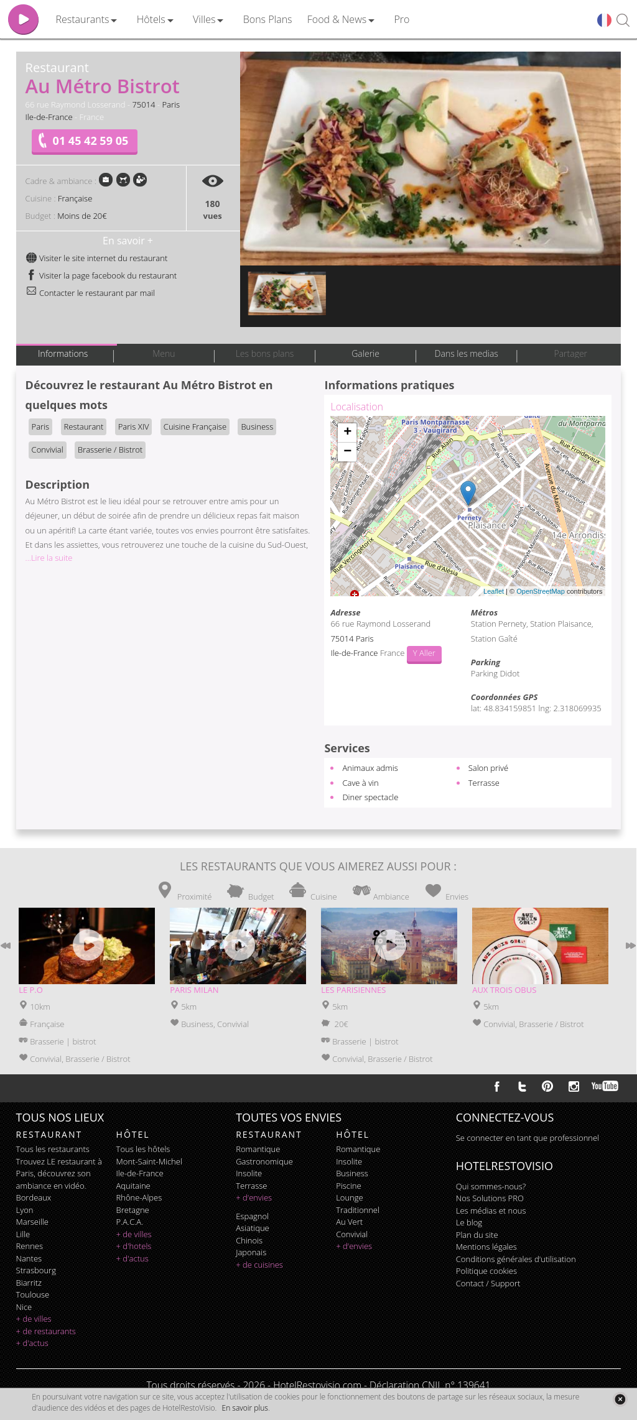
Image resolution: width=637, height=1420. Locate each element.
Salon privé (488, 767)
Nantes (29, 1258)
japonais (251, 1252)
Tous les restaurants (53, 1149)
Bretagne (132, 1209)
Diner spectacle (370, 797)
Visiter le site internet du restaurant (97, 258)
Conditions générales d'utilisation (516, 1259)
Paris (171, 104)
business (352, 1173)
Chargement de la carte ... (466, 506)
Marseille (32, 1221)
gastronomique (264, 1161)
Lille (23, 1234)
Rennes (29, 1246)
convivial (352, 1234)
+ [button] (347, 432)
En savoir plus (245, 1408)
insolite (249, 1173)
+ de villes (34, 1318)
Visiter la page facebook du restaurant (101, 275)
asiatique (252, 1227)
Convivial (47, 449)
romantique (258, 1149)
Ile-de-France (49, 116)
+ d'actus (32, 1343)
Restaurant (84, 426)
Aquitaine (133, 1185)
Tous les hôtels (143, 1149)
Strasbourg (36, 1270)
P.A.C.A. (130, 1221)
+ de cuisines (259, 1264)
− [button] (347, 452)
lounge (349, 1197)
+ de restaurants (46, 1331)
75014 (143, 104)
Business (257, 426)
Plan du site (477, 1234)
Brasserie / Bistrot (110, 449)
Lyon (25, 1209)
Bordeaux (34, 1197)
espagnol (252, 1216)
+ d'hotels (134, 1246)
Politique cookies (486, 1270)
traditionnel (357, 1209)
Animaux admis (370, 767)
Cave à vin (360, 782)
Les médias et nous (491, 1210)
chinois (249, 1240)
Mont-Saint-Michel (149, 1161)
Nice (24, 1306)
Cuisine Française (195, 426)
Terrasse (484, 782)
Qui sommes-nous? (491, 1186)
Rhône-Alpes (139, 1197)
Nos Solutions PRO (490, 1198)
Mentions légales (486, 1246)
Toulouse (33, 1294)
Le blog (469, 1222)
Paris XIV (133, 426)
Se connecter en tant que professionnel (527, 1137)
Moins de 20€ (81, 215)
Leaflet (493, 591)
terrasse (251, 1185)
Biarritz (29, 1282)
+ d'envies (254, 1197)
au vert (349, 1221)
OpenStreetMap (540, 591)
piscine (348, 1185)
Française (75, 198)
